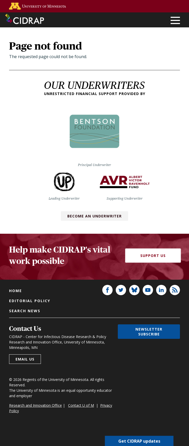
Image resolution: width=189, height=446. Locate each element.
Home (15, 290)
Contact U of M (81, 405)
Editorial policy (29, 300)
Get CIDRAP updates (139, 441)
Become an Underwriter (94, 216)
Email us (25, 359)
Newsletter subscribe (148, 332)
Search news (24, 310)
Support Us (153, 255)
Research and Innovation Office (35, 405)
